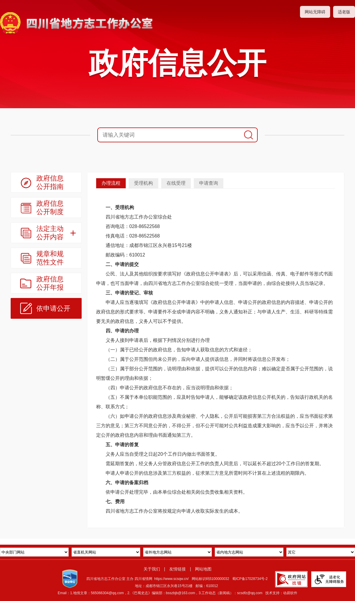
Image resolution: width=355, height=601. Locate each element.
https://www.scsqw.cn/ (171, 579)
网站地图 (203, 569)
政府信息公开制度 (50, 208)
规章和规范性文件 (50, 258)
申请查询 (208, 183)
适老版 (344, 11)
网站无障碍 (315, 11)
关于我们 (151, 569)
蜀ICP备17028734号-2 (250, 579)
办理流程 (110, 183)
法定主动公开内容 (50, 233)
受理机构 (143, 183)
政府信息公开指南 (50, 182)
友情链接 (177, 569)
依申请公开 (53, 308)
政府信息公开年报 (50, 283)
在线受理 (176, 183)
